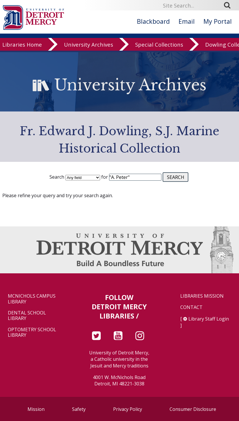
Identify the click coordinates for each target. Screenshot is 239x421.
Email (187, 21)
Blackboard (153, 21)
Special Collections (159, 48)
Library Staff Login (208, 319)
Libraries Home (22, 48)
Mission (36, 409)
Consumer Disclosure (193, 409)
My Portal (217, 21)
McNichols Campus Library (32, 298)
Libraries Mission (202, 296)
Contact (191, 307)
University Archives (88, 48)
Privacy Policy (127, 409)
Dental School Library (27, 315)
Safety (79, 409)
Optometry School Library (32, 332)
